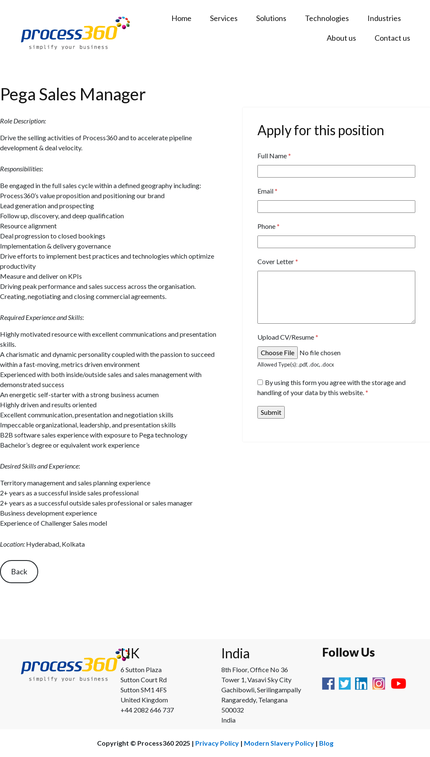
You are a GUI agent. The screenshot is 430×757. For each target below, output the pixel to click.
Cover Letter (277, 261)
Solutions (271, 18)
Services (224, 18)
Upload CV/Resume (287, 337)
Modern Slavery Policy (279, 743)
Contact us (392, 37)
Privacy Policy (217, 743)
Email (267, 191)
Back (19, 571)
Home (181, 18)
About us (341, 37)
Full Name (274, 156)
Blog (326, 743)
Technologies (327, 18)
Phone (268, 226)
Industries (384, 18)
